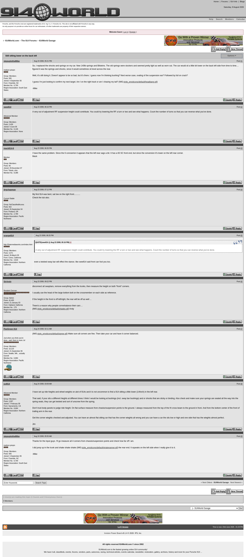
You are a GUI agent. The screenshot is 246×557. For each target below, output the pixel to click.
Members (229, 19)
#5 (241, 235)
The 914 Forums (29, 40)
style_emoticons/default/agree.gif (52, 334)
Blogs (242, 2)
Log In (125, 32)
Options (231, 56)
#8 (241, 384)
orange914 (9, 235)
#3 (241, 148)
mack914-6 (9, 148)
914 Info (233, 2)
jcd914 (7, 384)
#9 (241, 436)
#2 (241, 107)
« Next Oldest (206, 482)
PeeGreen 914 (10, 329)
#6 (241, 281)
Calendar (240, 19)
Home (216, 2)
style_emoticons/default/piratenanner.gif (99, 447)
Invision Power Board (113, 533)
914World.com (12, 40)
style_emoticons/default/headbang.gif (140, 82)
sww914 (7, 107)
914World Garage (47, 40)
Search (219, 19)
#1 (241, 61)
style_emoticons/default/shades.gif (52, 309)
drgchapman (10, 190)
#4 (241, 190)
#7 (241, 329)
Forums (224, 2)
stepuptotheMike (12, 61)
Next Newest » (236, 482)
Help (211, 19)
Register (132, 32)
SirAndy (7, 281)
